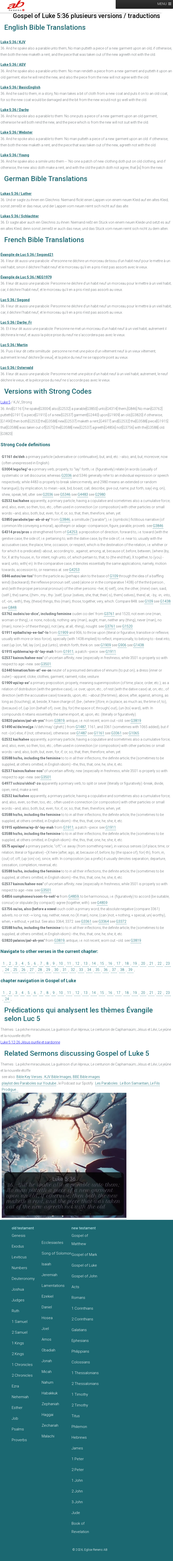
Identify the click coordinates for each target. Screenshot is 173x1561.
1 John (77, 1480)
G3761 (109, 614)
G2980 (100, 494)
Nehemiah (20, 1397)
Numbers (19, 1268)
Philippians (80, 1351)
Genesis (18, 1235)
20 (143, 963)
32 (73, 970)
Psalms (18, 1429)
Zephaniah (50, 1404)
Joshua (18, 1289)
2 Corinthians (82, 1319)
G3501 (46, 664)
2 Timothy (80, 1405)
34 (89, 970)
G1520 (127, 626)
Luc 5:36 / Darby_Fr (16, 322)
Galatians (79, 1330)
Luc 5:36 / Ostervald (16, 368)
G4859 (73, 896)
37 (114, 970)
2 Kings (18, 1354)
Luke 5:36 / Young (14, 155)
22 (160, 963)
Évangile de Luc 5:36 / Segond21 (26, 255)
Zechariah (50, 1425)
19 (135, 963)
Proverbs (19, 1440)
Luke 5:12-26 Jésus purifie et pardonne (30, 1042)
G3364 (103, 921)
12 (77, 963)
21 (151, 963)
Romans (78, 1297)
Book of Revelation (80, 1527)
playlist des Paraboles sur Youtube (29, 1083)
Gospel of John (84, 1276)
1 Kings (18, 1343)
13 (85, 963)
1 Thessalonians (85, 1373)
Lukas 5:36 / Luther (16, 194)
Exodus (18, 1246)
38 (122, 970)
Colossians (81, 1362)
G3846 (65, 519)
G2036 (66, 475)
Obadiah (48, 1350)
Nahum (47, 1382)
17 (118, 963)
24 (7, 970)
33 (81, 970)
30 (56, 970)
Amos (46, 1339)
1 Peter (78, 1459)
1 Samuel (19, 1321)
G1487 (81, 727)
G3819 (59, 721)
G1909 (63, 633)
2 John (77, 1491)
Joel (45, 1328)
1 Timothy (80, 1394)
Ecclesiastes (52, 1242)
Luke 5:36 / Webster (16, 132)
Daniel (47, 1307)
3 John (77, 1502)
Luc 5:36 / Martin (14, 345)
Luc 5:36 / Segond (15, 300)
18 (127, 963)
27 (32, 970)
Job (15, 1418)
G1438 (165, 601)
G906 (122, 645)
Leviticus (19, 1257)
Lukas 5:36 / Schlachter (19, 216)
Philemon (79, 1426)
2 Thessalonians (85, 1383)
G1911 (68, 652)
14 (94, 963)
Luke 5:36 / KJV (12, 42)
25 (15, 970)
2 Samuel (19, 1332)
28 (40, 970)
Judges (18, 1300)
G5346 (65, 494)
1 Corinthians (82, 1308)
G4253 (72, 532)
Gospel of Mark (84, 1254)
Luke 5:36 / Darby (14, 110)
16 (110, 963)
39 (130, 970)
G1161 (99, 733)
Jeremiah (49, 1275)
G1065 (134, 733)
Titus (76, 1416)
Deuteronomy (23, 1278)
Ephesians (80, 1340)
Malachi (48, 1436)
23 (168, 963)
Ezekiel (47, 1296)
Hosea (47, 1318)
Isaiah (46, 1264)
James (77, 1448)
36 (106, 970)
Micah (47, 1371)
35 (97, 970)
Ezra (15, 1386)
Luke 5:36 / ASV (13, 65)
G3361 (116, 733)
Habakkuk (50, 1393)
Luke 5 (5, 402)
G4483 (83, 494)
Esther (17, 1407)
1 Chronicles (22, 1364)
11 (69, 963)
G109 (114, 576)
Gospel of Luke (84, 1265)
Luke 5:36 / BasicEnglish (20, 87)
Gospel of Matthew (80, 1239)
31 (65, 970)
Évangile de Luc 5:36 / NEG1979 (26, 277)
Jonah (47, 1361)
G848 (12, 608)
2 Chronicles (22, 1375)
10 (61, 963)
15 (102, 963)
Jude (76, 1512)
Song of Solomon (56, 1253)
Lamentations (53, 1285)
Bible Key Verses (29, 1077)
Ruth (15, 1311)
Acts (75, 1287)
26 (23, 970)
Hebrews (79, 1437)
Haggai (47, 1414)
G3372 (121, 921)
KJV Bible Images (57, 1077)
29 (48, 970)
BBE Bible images (86, 1077)
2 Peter (78, 1469)
